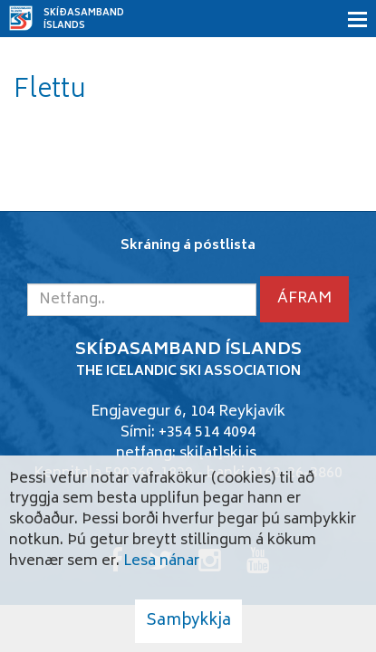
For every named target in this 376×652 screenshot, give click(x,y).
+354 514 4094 (207, 433)
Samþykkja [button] (188, 621)
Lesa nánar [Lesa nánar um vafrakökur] (161, 561)
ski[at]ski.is (217, 453)
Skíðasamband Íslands (83, 19)
